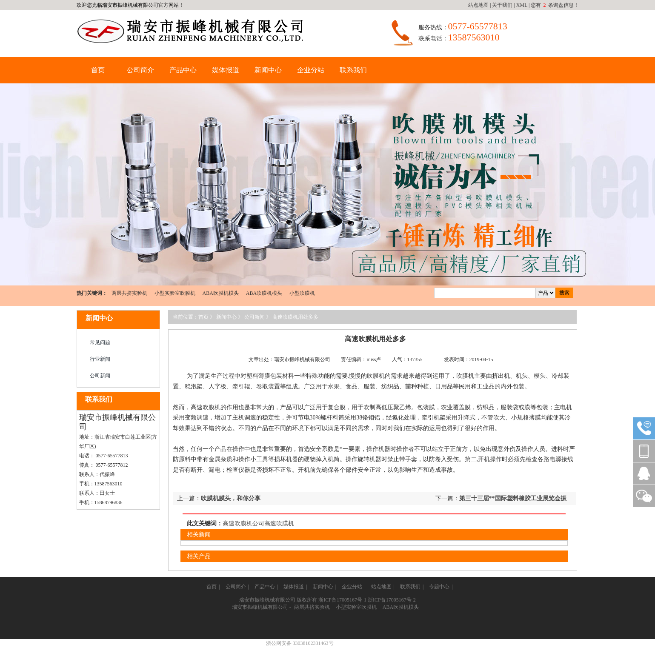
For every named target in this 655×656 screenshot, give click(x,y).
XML (521, 5)
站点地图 (478, 5)
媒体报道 (225, 70)
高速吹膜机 (279, 523)
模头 (540, 376)
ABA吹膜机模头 (221, 293)
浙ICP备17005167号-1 (342, 600)
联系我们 (353, 70)
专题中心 (439, 587)
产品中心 (183, 70)
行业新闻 (100, 359)
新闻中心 (268, 70)
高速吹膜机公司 (243, 523)
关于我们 (502, 5)
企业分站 (310, 70)
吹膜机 (376, 376)
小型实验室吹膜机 (174, 293)
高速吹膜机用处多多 (295, 317)
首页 (98, 70)
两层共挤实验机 (129, 293)
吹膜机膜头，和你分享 (230, 498)
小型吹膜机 (302, 293)
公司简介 (140, 70)
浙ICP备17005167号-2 (392, 600)
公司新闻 (100, 376)
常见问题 (100, 342)
